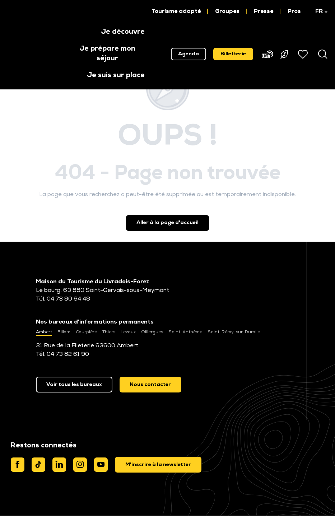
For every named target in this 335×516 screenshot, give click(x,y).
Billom (63, 332)
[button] (318, 11)
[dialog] (158, 465)
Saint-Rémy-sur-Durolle (234, 332)
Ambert (44, 332)
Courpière (86, 332)
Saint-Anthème (185, 332)
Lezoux (128, 332)
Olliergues (152, 332)
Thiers (108, 332)
